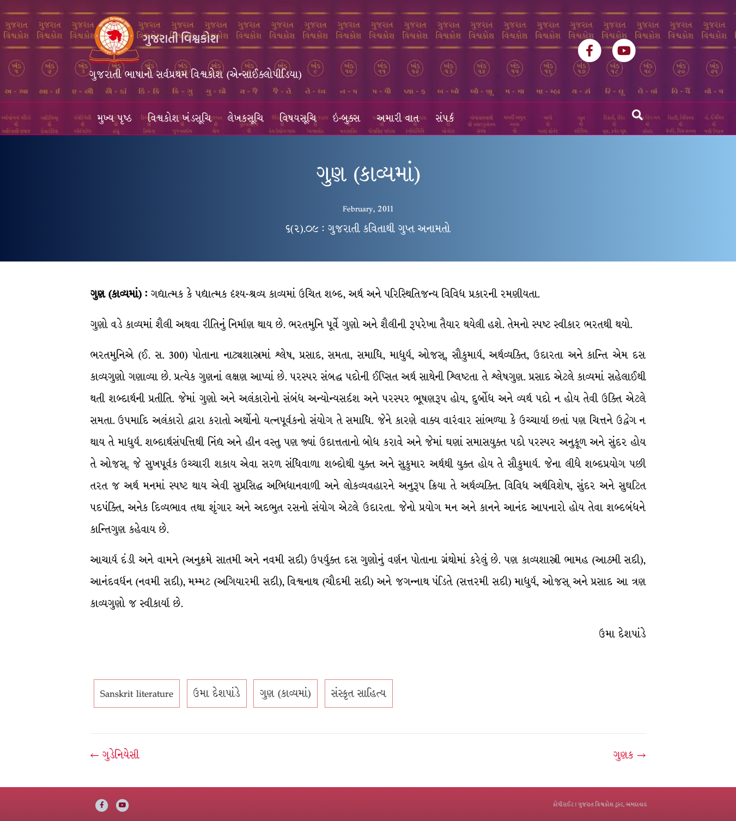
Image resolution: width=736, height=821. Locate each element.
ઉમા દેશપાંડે (216, 693)
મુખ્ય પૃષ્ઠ (115, 118)
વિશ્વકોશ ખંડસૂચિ (179, 118)
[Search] (637, 115)
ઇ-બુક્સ (347, 118)
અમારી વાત (398, 118)
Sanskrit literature (136, 693)
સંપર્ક (445, 118)
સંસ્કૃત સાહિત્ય (358, 693)
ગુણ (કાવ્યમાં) (285, 693)
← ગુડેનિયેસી (114, 755)
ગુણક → (629, 755)
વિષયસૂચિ (298, 118)
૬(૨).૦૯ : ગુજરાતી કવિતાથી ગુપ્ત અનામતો (368, 228)
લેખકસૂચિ (246, 118)
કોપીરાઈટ (563, 804)
